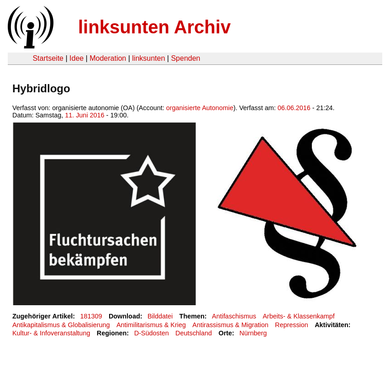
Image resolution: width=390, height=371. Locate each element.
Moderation (108, 58)
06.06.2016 (294, 107)
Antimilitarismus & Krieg (151, 325)
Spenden (185, 58)
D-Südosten (151, 333)
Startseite (47, 58)
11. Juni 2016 (84, 115)
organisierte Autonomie (199, 107)
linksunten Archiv (154, 27)
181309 (91, 316)
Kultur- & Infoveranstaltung (51, 333)
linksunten (148, 58)
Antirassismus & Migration (230, 325)
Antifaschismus (234, 316)
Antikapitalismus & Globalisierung (61, 325)
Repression (291, 325)
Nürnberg (253, 333)
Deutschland (193, 333)
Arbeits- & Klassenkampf (299, 316)
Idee (76, 58)
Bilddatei (160, 316)
